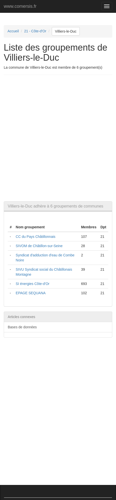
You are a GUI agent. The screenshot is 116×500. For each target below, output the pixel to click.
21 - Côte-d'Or (35, 31)
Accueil (13, 31)
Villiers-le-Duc (65, 31)
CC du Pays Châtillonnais (36, 237)
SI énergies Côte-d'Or (33, 284)
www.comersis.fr (20, 6)
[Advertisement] (58, 138)
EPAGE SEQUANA (31, 293)
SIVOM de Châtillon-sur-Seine (39, 246)
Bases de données (22, 327)
